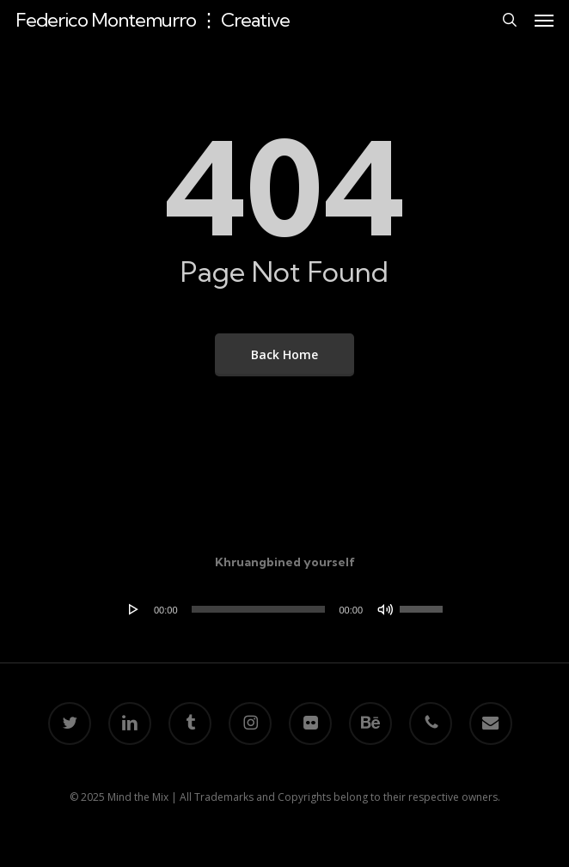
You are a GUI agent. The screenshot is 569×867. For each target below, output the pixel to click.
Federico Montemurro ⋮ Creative (152, 19)
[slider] (259, 609)
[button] (544, 19)
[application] (284, 609)
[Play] (134, 609)
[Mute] (385, 609)
